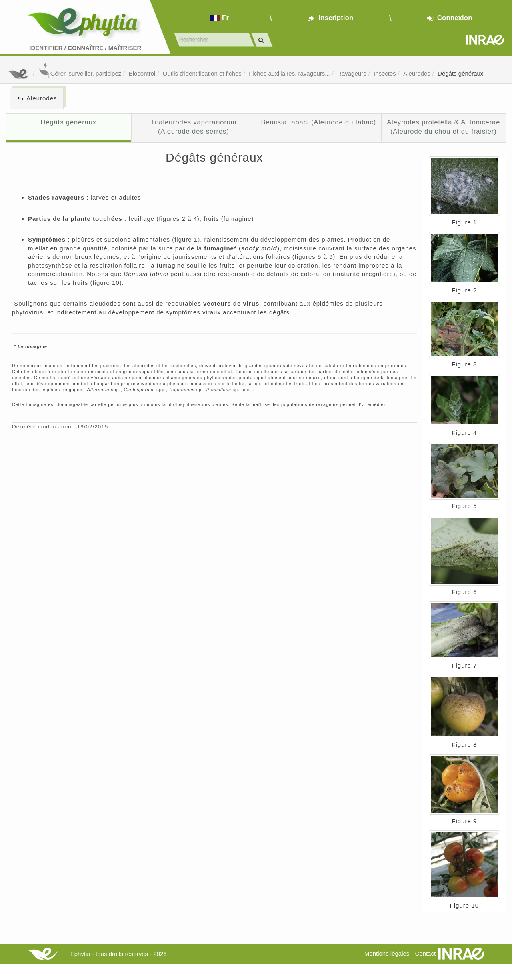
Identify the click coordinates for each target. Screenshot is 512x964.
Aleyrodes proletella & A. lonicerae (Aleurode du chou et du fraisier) (443, 126)
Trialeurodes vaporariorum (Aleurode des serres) (193, 126)
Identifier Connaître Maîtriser (85, 47)
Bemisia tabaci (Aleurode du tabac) (318, 122)
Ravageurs (351, 73)
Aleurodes (416, 73)
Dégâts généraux (460, 73)
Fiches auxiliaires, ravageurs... (289, 73)
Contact (425, 953)
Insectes (385, 73)
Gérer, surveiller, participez (80, 73)
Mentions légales (387, 953)
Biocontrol (142, 73)
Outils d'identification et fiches (202, 73)
